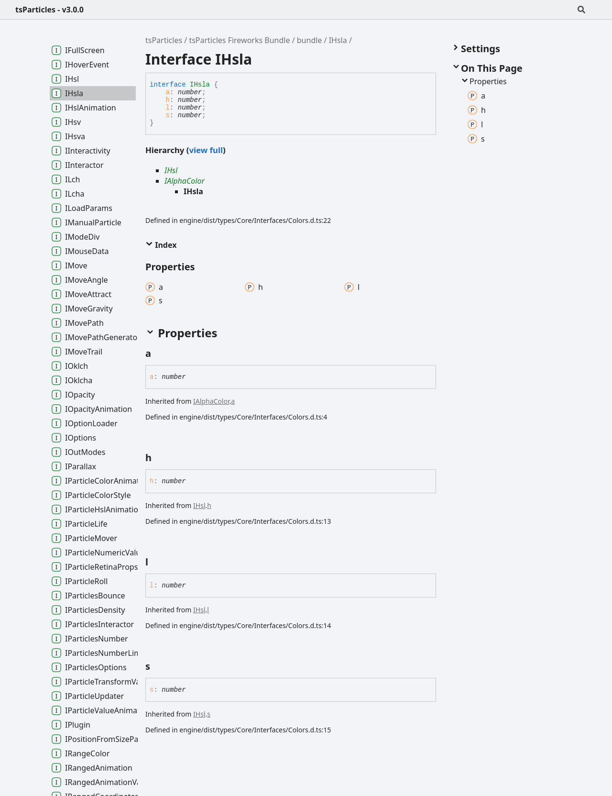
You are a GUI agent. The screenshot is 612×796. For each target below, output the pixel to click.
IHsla (338, 40)
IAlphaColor (184, 181)
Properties (483, 81)
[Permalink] (159, 353)
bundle (309, 40)
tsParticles (163, 40)
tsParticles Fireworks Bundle (239, 40)
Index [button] (160, 245)
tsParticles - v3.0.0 (49, 9)
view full (205, 149)
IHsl (170, 170)
